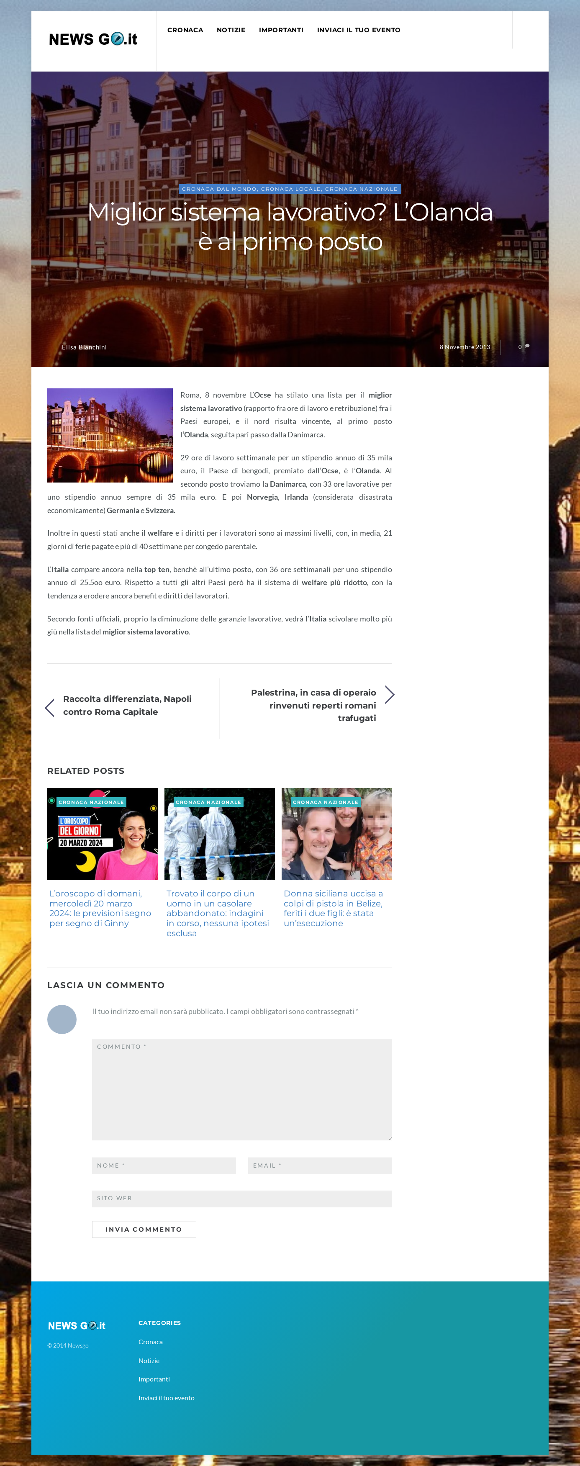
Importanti (281, 30)
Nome (111, 1165)
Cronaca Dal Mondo (219, 189)
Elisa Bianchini (84, 347)
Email (267, 1165)
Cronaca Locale (291, 189)
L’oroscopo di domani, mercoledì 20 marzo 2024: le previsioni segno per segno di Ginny (100, 908)
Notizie (231, 30)
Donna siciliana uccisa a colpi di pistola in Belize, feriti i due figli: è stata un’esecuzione (333, 908)
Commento (122, 1046)
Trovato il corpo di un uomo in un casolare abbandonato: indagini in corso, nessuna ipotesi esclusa (218, 913)
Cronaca (185, 30)
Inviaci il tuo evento (359, 30)
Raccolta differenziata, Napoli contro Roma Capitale (127, 704)
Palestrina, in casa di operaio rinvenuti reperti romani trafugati (313, 705)
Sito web (115, 1198)
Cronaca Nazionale (361, 189)
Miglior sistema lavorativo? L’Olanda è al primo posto (290, 226)
